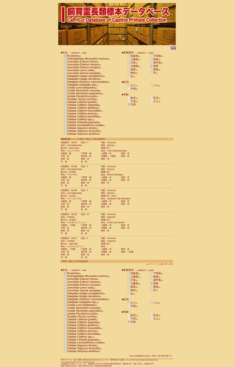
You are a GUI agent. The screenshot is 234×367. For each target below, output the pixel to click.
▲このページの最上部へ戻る (159, 264)
